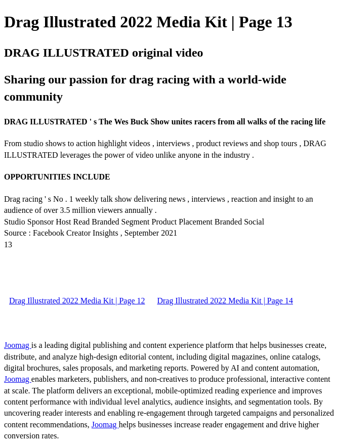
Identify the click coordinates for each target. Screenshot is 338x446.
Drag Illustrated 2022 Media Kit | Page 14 (224, 300)
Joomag (17, 345)
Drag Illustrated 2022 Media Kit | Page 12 (77, 300)
